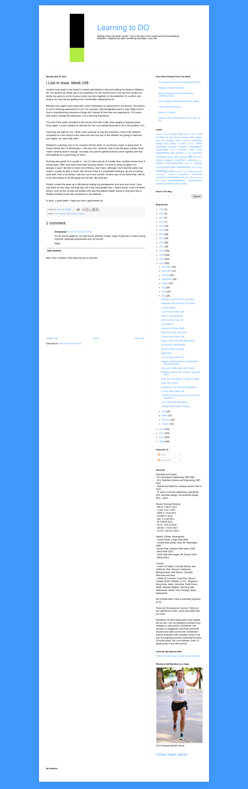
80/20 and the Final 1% (172, 320)
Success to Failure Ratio (172, 328)
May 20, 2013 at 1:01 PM (79, 232)
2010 (162, 437)
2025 (162, 213)
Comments (164, 460)
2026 (162, 209)
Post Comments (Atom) (70, 343)
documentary (162, 150)
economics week (185, 150)
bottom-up (186, 141)
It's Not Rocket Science (177, 137)
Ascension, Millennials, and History (177, 368)
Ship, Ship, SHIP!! (169, 383)
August (165, 283)
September (167, 279)
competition (195, 146)
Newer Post (52, 338)
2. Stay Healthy (168, 307)
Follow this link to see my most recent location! (178, 656)
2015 (162, 255)
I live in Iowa (59, 214)
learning (183, 157)
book (178, 140)
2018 (162, 242)
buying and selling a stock (170, 143)
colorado (172, 147)
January (166, 424)
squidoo (185, 171)
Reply (57, 243)
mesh (200, 160)
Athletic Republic (163, 134)
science (172, 171)
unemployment (176, 180)
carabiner (190, 144)
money (160, 163)
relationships (71, 214)
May (164, 296)
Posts (162, 455)
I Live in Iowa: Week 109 (172, 312)
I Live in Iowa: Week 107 (172, 357)
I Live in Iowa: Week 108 (172, 336)
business (197, 140)
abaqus (198, 137)
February (166, 420)
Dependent (166, 353)
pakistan (198, 163)
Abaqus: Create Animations (171, 88)
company (182, 147)
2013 (162, 263)
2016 (162, 251)
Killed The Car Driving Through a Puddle (180, 379)
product (166, 167)
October (166, 275)
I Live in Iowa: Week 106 (172, 391)
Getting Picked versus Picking (175, 406)
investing (161, 156)
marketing (191, 160)
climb (199, 143)
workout (176, 183)
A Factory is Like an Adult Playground (178, 387)
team (181, 177)
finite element (177, 153)
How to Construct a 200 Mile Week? (178, 341)
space (178, 171)
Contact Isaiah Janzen (171, 754)
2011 (162, 433)
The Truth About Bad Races (174, 402)
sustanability (173, 177)
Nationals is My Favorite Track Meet (178, 303)
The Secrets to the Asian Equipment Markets (180, 82)
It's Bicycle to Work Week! (173, 345)
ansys (158, 141)
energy (199, 150)
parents (159, 167)
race (173, 167)
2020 (162, 234)
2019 (162, 238)
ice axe (188, 153)
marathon (180, 160)
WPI (192, 137)
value (169, 183)
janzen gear (173, 157)
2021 (162, 230)
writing (184, 183)
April (164, 411)
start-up (192, 171)
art (163, 140)
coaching (161, 146)
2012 (162, 429)
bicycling (170, 140)
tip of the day (191, 177)
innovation (197, 153)
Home (96, 338)
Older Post (139, 338)
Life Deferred (167, 324)
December (167, 267)
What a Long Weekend (172, 316)
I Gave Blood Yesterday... (170, 107)
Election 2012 (190, 134)
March (165, 415)
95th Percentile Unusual (172, 349)
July (164, 287)
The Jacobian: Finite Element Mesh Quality (179, 101)
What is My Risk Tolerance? (174, 332)
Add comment (54, 251)
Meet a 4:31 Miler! (167, 112)
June (164, 291)
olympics (188, 163)
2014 (162, 259)
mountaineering (174, 163)
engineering (162, 152)
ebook (172, 150)
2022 (162, 226)
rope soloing (196, 167)
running (81, 214)
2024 (162, 217)
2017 (162, 246)
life (190, 156)
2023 (162, 222)
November (167, 271)
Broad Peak (177, 134)
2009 (162, 441)
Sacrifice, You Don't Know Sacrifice (177, 299)
